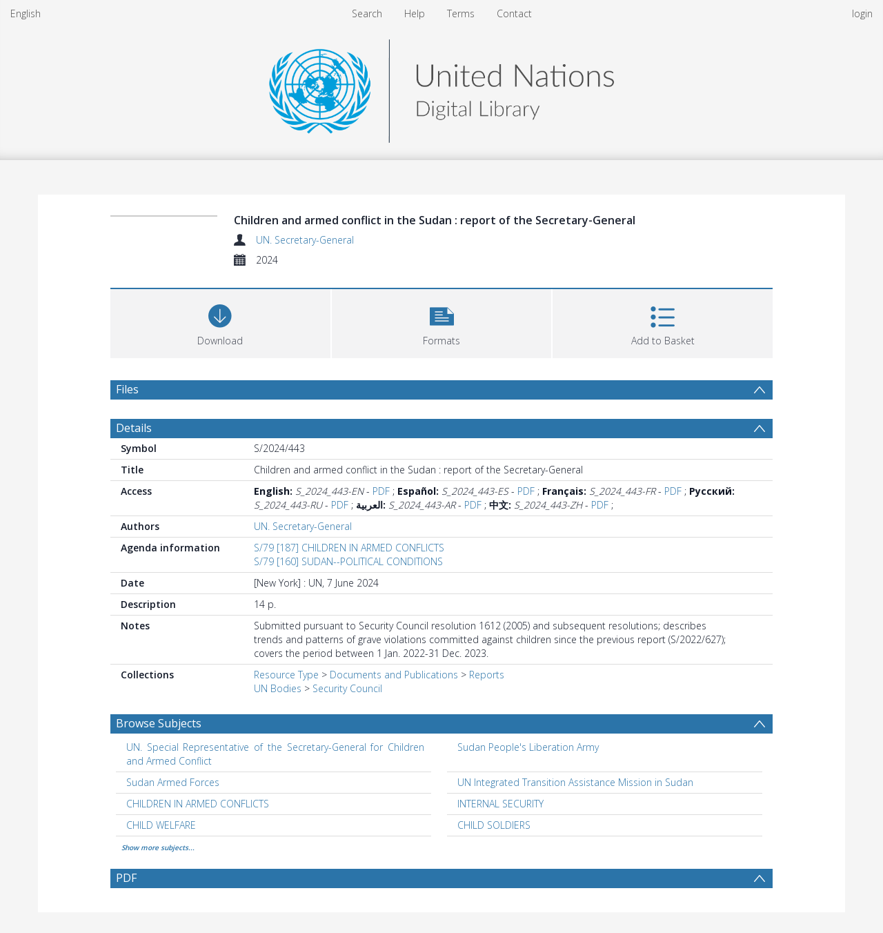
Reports (486, 674)
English (25, 13)
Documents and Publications (394, 674)
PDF (381, 491)
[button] (442, 322)
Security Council (347, 688)
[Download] (220, 322)
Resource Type (286, 674)
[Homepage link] (441, 87)
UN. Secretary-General (305, 239)
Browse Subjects (158, 723)
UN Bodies (277, 688)
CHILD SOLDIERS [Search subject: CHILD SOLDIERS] (493, 825)
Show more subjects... (158, 847)
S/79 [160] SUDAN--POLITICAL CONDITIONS (348, 561)
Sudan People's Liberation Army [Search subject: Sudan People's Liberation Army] (528, 747)
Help (414, 13)
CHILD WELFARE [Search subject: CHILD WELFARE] (161, 825)
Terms (461, 13)
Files (127, 389)
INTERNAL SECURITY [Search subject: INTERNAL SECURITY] (500, 803)
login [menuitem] (862, 13)
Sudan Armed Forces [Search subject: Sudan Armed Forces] (172, 782)
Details (134, 427)
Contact (514, 13)
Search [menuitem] (367, 13)
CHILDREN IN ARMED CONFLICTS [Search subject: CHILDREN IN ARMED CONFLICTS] (197, 803)
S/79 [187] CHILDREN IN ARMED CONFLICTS (349, 547)
